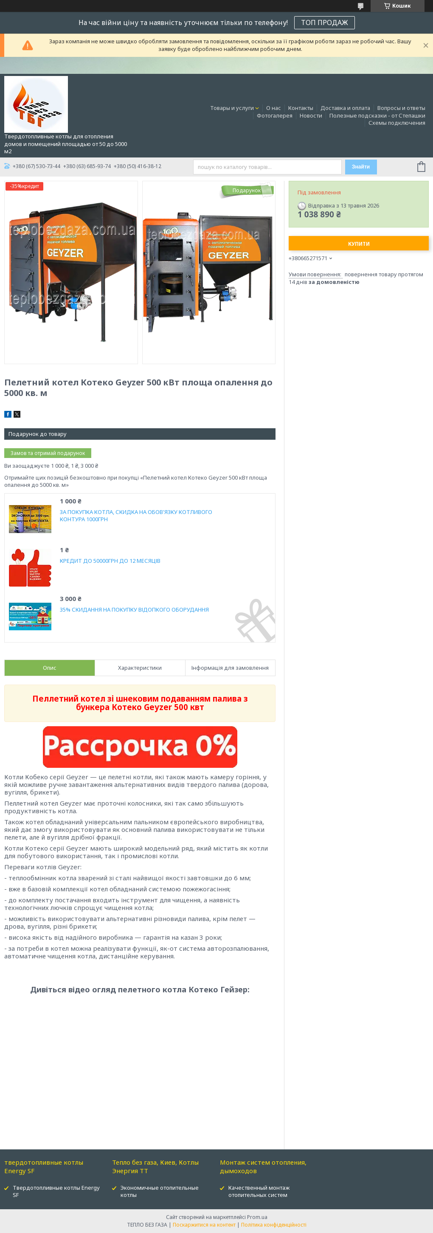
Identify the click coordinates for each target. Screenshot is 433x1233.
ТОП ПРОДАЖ (324, 22)
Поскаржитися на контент (204, 1224)
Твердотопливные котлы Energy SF (56, 1191)
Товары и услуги (232, 108)
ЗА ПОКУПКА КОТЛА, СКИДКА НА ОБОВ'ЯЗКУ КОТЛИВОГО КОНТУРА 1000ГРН (136, 515)
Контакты (300, 108)
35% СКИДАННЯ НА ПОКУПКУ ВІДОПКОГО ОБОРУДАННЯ (134, 609)
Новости (311, 115)
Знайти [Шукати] (361, 167)
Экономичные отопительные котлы (160, 1191)
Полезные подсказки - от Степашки (377, 115)
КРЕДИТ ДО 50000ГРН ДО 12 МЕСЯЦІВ (110, 561)
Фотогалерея (274, 115)
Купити (359, 243)
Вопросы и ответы (401, 108)
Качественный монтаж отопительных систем (259, 1191)
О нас (273, 108)
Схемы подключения (396, 122)
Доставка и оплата (345, 108)
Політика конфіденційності (273, 1224)
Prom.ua (257, 1217)
